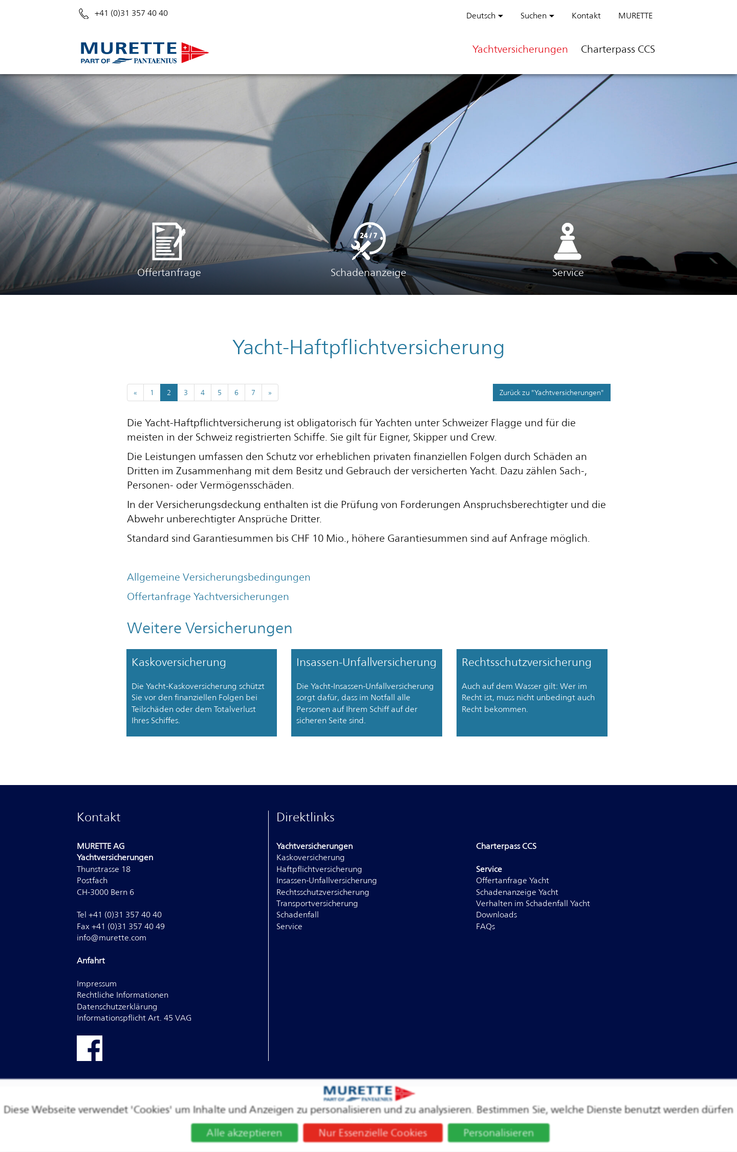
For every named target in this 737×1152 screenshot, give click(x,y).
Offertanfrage (169, 250)
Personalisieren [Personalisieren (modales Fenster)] (502, 1133)
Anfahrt (91, 960)
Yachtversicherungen (520, 49)
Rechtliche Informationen (122, 995)
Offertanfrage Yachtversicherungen (208, 596)
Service (568, 250)
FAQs (485, 926)
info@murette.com (111, 937)
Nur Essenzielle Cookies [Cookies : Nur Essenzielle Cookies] (373, 1133)
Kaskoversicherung (310, 857)
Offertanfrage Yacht (512, 880)
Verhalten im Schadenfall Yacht (533, 903)
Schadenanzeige (368, 250)
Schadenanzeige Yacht (517, 892)
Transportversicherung (317, 903)
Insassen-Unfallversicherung (326, 880)
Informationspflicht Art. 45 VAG (134, 1018)
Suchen (534, 15)
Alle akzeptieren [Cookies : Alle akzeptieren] (241, 1133)
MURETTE (635, 15)
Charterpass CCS (618, 49)
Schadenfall (297, 914)
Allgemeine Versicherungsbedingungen (219, 577)
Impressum (97, 983)
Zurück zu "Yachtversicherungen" (552, 392)
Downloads (496, 914)
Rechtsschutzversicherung (323, 892)
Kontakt (586, 15)
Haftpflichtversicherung (319, 869)
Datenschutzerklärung (117, 1006)
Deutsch (480, 15)
